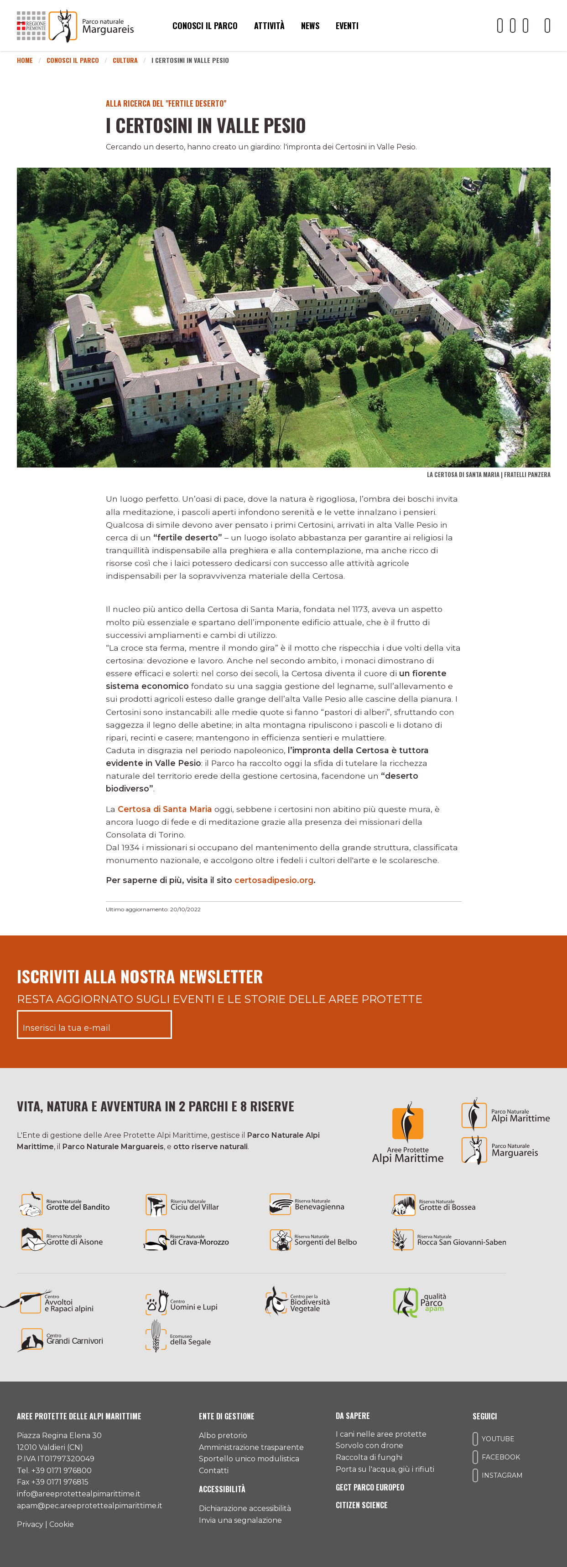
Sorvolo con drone (369, 1445)
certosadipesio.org (273, 880)
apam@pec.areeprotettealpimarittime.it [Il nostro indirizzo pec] (89, 1505)
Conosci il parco (205, 25)
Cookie (61, 1524)
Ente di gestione (227, 1416)
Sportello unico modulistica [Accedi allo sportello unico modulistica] (249, 1458)
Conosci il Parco (73, 60)
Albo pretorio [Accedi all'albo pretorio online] (223, 1435)
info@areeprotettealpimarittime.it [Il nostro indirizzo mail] (78, 1494)
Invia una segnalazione (240, 1520)
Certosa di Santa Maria (165, 809)
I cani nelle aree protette (381, 1434)
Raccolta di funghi (369, 1457)
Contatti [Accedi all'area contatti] (214, 1470)
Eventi (347, 25)
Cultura (125, 60)
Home (25, 60)
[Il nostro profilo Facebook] (512, 25)
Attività (269, 25)
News (310, 25)
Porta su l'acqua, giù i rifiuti (385, 1469)
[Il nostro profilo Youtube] (500, 25)
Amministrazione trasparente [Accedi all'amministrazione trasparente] (251, 1447)
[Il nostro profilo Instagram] (525, 25)
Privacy (30, 1524)
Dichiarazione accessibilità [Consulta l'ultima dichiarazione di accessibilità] (245, 1508)
